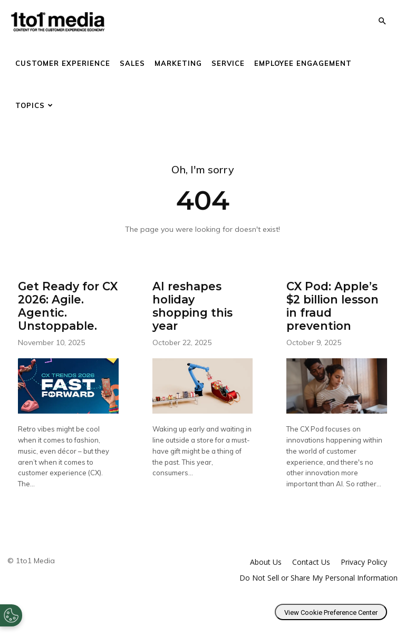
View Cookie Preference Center (331, 608)
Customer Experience (62, 63)
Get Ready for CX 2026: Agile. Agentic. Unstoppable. (66, 303)
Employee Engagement (303, 63)
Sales (132, 63)
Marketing (178, 63)
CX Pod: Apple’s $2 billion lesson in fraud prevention (330, 303)
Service (228, 63)
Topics (34, 105)
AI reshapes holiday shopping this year (200, 297)
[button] (381, 21)
